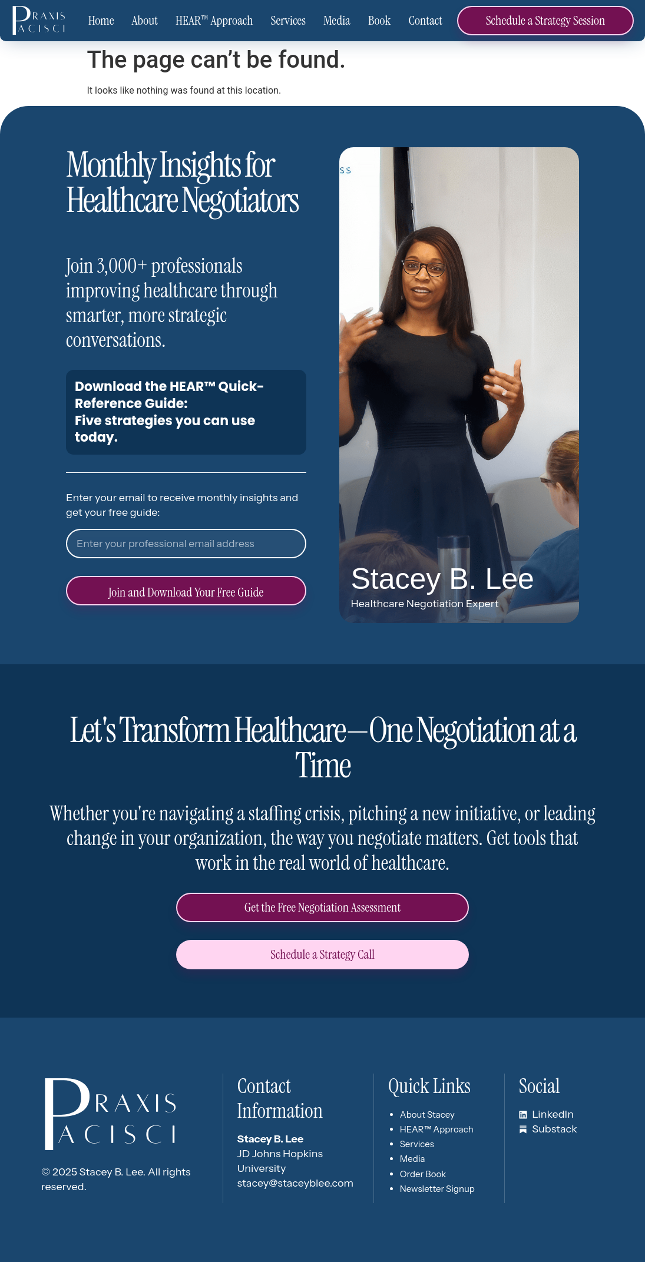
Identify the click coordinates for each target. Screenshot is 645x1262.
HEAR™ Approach (214, 20)
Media (336, 20)
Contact (425, 20)
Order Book (423, 1174)
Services (288, 20)
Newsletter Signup (437, 1188)
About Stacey (427, 1114)
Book (379, 20)
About (145, 20)
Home (101, 20)
